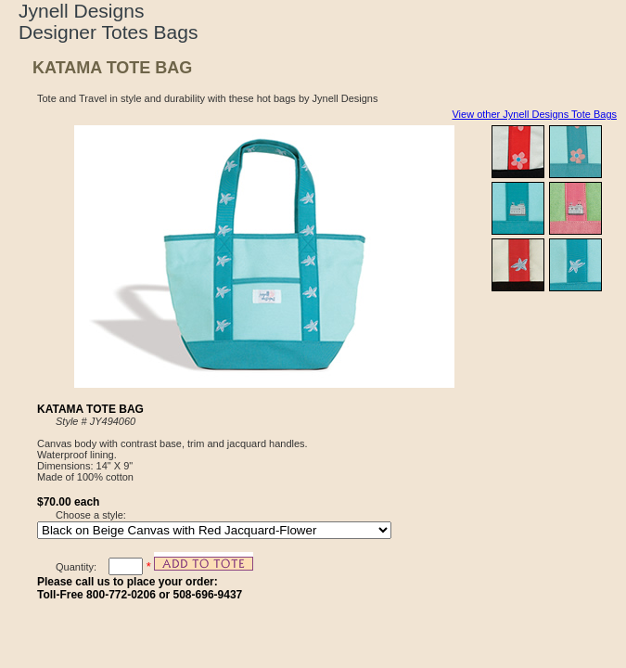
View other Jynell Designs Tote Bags (534, 114)
